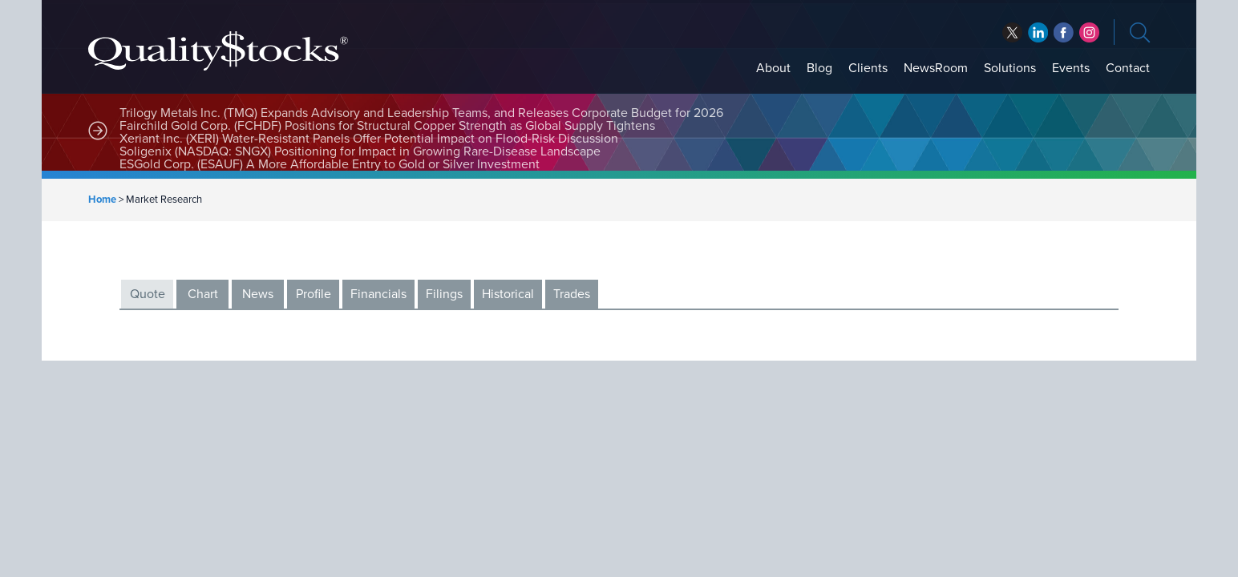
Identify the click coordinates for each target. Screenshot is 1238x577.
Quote (147, 294)
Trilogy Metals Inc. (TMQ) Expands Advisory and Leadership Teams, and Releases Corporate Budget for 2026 (421, 113)
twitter (1012, 32)
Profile (313, 294)
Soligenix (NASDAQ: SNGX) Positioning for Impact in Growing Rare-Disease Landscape (360, 151)
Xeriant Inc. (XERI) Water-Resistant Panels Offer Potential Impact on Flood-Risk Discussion (368, 139)
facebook (1038, 32)
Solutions (1010, 68)
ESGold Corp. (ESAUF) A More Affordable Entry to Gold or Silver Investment (329, 164)
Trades (571, 294)
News (257, 294)
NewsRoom (936, 68)
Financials (378, 294)
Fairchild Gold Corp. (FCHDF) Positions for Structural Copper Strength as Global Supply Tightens (387, 126)
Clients (868, 68)
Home (102, 199)
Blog (819, 68)
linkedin (1064, 32)
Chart (203, 294)
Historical (508, 294)
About (773, 68)
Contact (1128, 68)
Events (1071, 68)
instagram (1089, 32)
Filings (444, 294)
